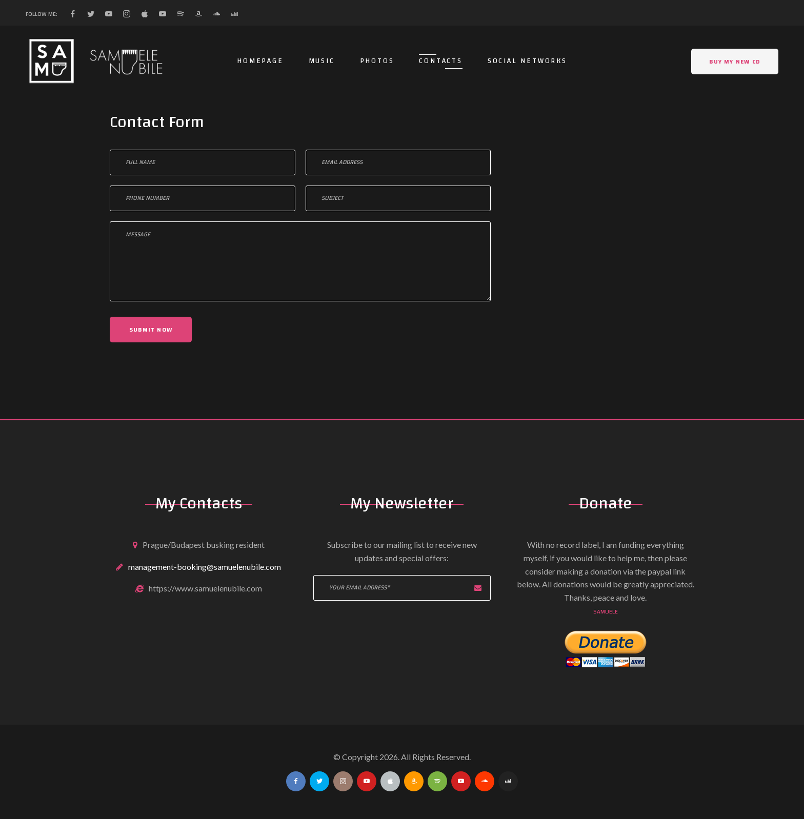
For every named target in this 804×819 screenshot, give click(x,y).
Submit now (150, 329)
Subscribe (478, 588)
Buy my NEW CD (734, 61)
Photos (377, 61)
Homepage (260, 61)
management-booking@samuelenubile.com (204, 566)
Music (322, 61)
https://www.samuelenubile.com (205, 588)
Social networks (527, 61)
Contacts (440, 61)
